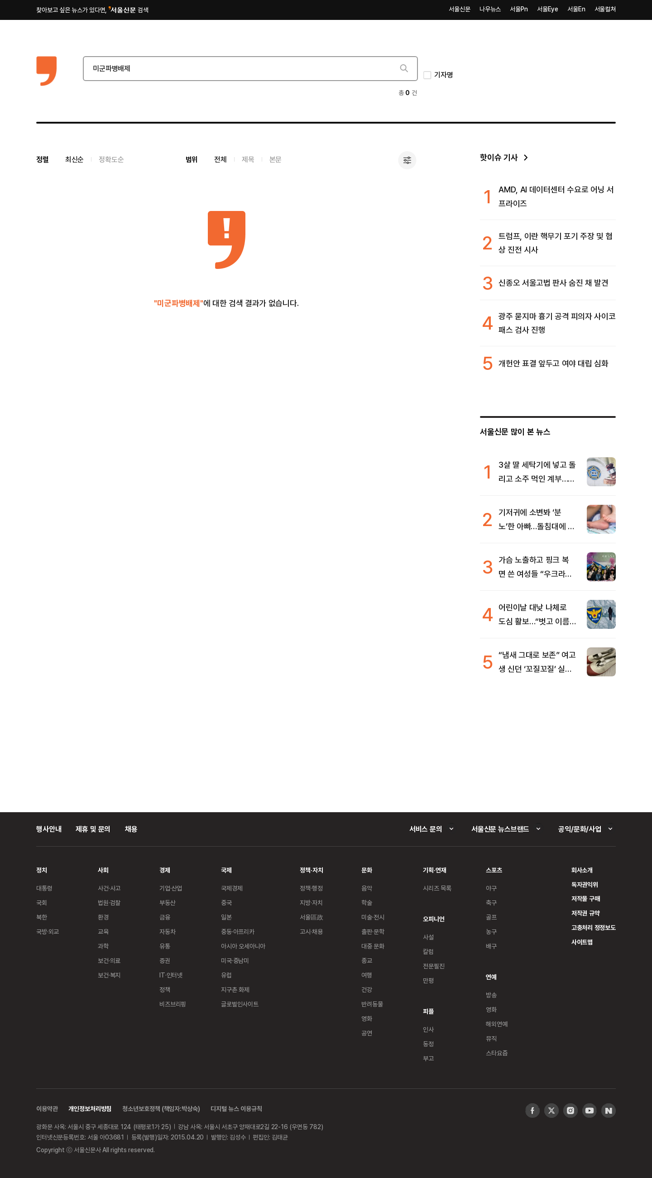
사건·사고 (109, 888)
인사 (428, 1029)
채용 (131, 829)
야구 (491, 888)
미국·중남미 (235, 960)
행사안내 (48, 829)
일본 (226, 917)
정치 (41, 870)
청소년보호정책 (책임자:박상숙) (161, 1108)
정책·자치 (311, 870)
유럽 (226, 975)
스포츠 (494, 870)
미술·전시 (372, 917)
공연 (366, 1033)
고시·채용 (311, 931)
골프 (491, 917)
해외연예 (496, 1024)
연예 (491, 976)
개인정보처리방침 (89, 1108)
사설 (428, 937)
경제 (164, 870)
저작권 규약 (585, 913)
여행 (366, 975)
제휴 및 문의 (93, 829)
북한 (41, 917)
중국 (226, 902)
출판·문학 (372, 931)
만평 (428, 980)
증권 (164, 960)
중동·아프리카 (237, 931)
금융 (164, 917)
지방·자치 (311, 902)
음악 (366, 888)
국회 (41, 902)
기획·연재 (434, 870)
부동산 (167, 902)
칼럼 (428, 951)
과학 (103, 946)
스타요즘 (496, 1053)
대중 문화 (372, 946)
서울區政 (311, 917)
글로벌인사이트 (240, 1004)
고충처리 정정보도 (593, 927)
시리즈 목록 (437, 888)
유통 (164, 946)
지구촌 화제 (235, 989)
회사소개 (582, 870)
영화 (366, 1018)
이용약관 (47, 1108)
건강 (366, 989)
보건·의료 (109, 960)
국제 (226, 870)
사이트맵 (582, 942)
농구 (491, 931)
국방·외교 (47, 931)
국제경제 (231, 888)
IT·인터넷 (170, 975)
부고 (428, 1058)
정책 (164, 989)
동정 (428, 1043)
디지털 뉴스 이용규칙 (236, 1108)
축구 (491, 902)
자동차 (167, 931)
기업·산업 (170, 888)
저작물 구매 (585, 898)
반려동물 (372, 1004)
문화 (366, 870)
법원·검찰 (109, 902)
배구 (491, 946)
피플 (428, 1011)
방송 (491, 995)
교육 (103, 931)
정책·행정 (311, 888)
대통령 (44, 888)
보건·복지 (109, 975)
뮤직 (491, 1038)
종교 (366, 960)
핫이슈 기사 (499, 157)
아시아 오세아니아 (243, 946)
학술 (366, 902)
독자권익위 (584, 884)
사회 (103, 870)
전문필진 (433, 966)
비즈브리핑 (172, 1004)
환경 (103, 917)
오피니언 (433, 919)
